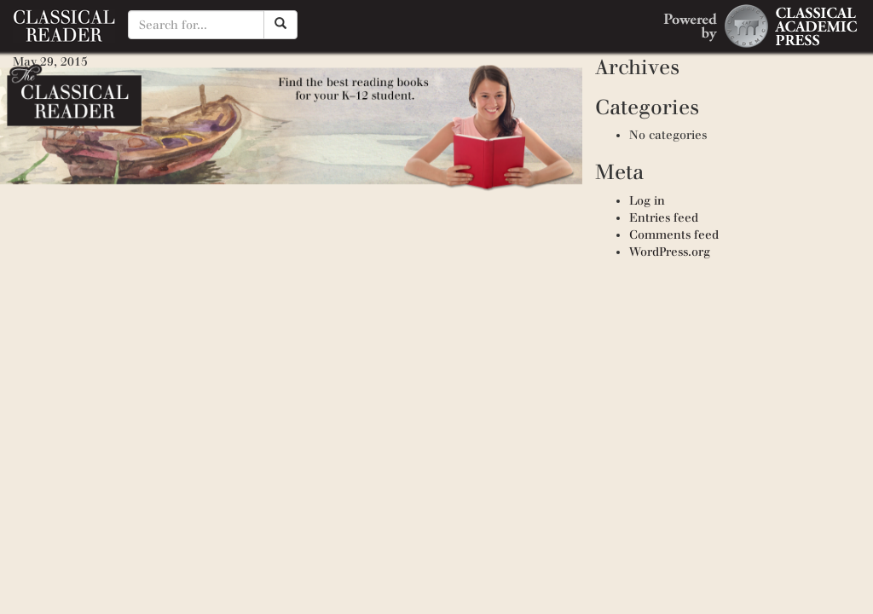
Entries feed (663, 218)
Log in (647, 201)
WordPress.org (669, 252)
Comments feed (674, 235)
